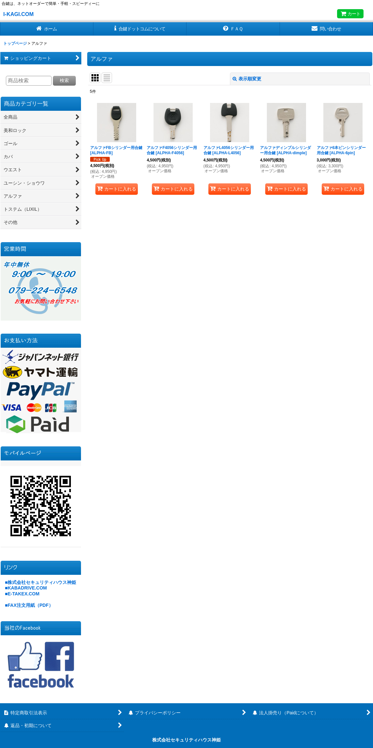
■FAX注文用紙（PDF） (29, 605)
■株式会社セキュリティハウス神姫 (40, 582)
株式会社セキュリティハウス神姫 (186, 739)
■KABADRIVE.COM (26, 587)
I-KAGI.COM (18, 14)
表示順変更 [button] (247, 78)
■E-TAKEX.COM (22, 593)
